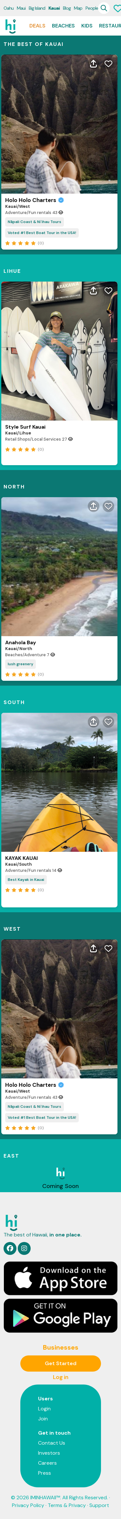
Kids (87, 25)
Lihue (12, 271)
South (14, 702)
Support (99, 1505)
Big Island (37, 8)
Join (43, 1418)
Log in (60, 1377)
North (14, 486)
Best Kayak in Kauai (26, 879)
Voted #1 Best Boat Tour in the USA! (42, 232)
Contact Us (51, 1442)
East (11, 1155)
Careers (47, 1463)
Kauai (54, 8)
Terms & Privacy (67, 1505)
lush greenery (20, 664)
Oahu (9, 8)
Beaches (63, 25)
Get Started (60, 1363)
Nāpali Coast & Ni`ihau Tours (34, 221)
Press (44, 1473)
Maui (21, 8)
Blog (67, 8)
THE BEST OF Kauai (34, 44)
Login (44, 1408)
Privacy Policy (28, 1505)
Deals (37, 25)
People (92, 8)
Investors (49, 1452)
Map (78, 8)
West (12, 928)
